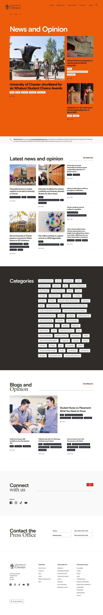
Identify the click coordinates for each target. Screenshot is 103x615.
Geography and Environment (47, 316)
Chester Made (71, 240)
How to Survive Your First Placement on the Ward (75, 440)
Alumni (58, 281)
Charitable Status (81, 579)
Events (40, 576)
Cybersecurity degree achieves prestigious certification (77, 189)
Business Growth (44, 291)
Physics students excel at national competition (75, 208)
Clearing (78, 291)
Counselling (67, 296)
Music (78, 331)
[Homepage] (13, 7)
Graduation (76, 115)
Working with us (81, 592)
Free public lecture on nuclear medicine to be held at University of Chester (22, 191)
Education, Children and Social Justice (68, 301)
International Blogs (72, 321)
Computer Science (54, 296)
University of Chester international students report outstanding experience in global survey (77, 168)
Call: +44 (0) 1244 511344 (83, 531)
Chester (17, 92)
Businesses (60, 582)
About (16, 14)
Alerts (39, 582)
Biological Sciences (44, 286)
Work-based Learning (55, 355)
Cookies (79, 571)
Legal (78, 576)
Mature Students (44, 331)
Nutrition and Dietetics (61, 335)
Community (43, 296)
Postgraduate (32, 92)
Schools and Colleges (62, 576)
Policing (86, 335)
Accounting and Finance (46, 281)
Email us (62, 531)
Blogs (65, 286)
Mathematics (75, 326)
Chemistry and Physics (15, 197)
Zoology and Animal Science (72, 355)
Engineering (86, 301)
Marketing (65, 326)
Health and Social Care (84, 316)
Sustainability (70, 345)
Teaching (80, 345)
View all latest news (88, 157)
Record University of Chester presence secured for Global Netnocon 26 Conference (21, 238)
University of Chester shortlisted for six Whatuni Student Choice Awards (36, 86)
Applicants (60, 568)
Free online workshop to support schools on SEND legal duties (50, 237)
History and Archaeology (46, 321)
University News (41, 92)
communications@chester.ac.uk (38, 139)
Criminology (77, 296)
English (41, 306)
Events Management (53, 306)
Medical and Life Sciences (66, 331)
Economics (42, 301)
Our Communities (61, 584)
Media (54, 331)
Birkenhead (57, 286)
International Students (63, 571)
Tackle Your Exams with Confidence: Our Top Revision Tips (19, 441)
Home (11, 14)
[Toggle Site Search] (96, 4)
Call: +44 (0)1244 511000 (83, 535)
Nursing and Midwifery (45, 335)
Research (20, 249)
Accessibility (80, 568)
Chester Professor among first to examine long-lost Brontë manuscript (79, 63)
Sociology (52, 345)
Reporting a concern (62, 587)
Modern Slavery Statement (83, 584)
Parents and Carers (62, 573)
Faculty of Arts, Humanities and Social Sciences (77, 71)
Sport (60, 345)
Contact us (41, 571)
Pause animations (16, 601)
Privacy (78, 573)
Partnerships (80, 590)
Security (79, 595)
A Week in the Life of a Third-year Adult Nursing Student (49, 440)
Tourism (62, 350)
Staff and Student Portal (44, 579)
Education (78, 240)
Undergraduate (42, 202)
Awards (12, 92)
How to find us (42, 568)
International (24, 92)
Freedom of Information (83, 582)
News (21, 14)
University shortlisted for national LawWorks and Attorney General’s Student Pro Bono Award (51, 191)
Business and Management (16, 244)
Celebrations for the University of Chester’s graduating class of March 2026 (79, 110)
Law (62, 200)
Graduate (85, 240)
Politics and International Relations (48, 340)
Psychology (76, 340)
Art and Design (68, 281)
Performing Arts (76, 335)
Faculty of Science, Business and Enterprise (19, 246)
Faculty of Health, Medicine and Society (50, 311)
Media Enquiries (62, 535)
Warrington (42, 355)
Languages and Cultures (46, 326)
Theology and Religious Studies (48, 350)
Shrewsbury (43, 345)
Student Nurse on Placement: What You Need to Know (75, 409)
